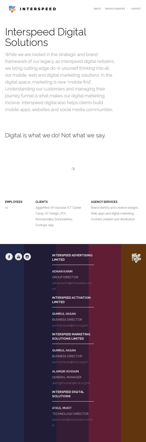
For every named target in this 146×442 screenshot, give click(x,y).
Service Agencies (115, 8)
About (97, 8)
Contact (136, 8)
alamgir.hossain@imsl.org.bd (71, 383)
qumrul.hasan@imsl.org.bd (69, 325)
